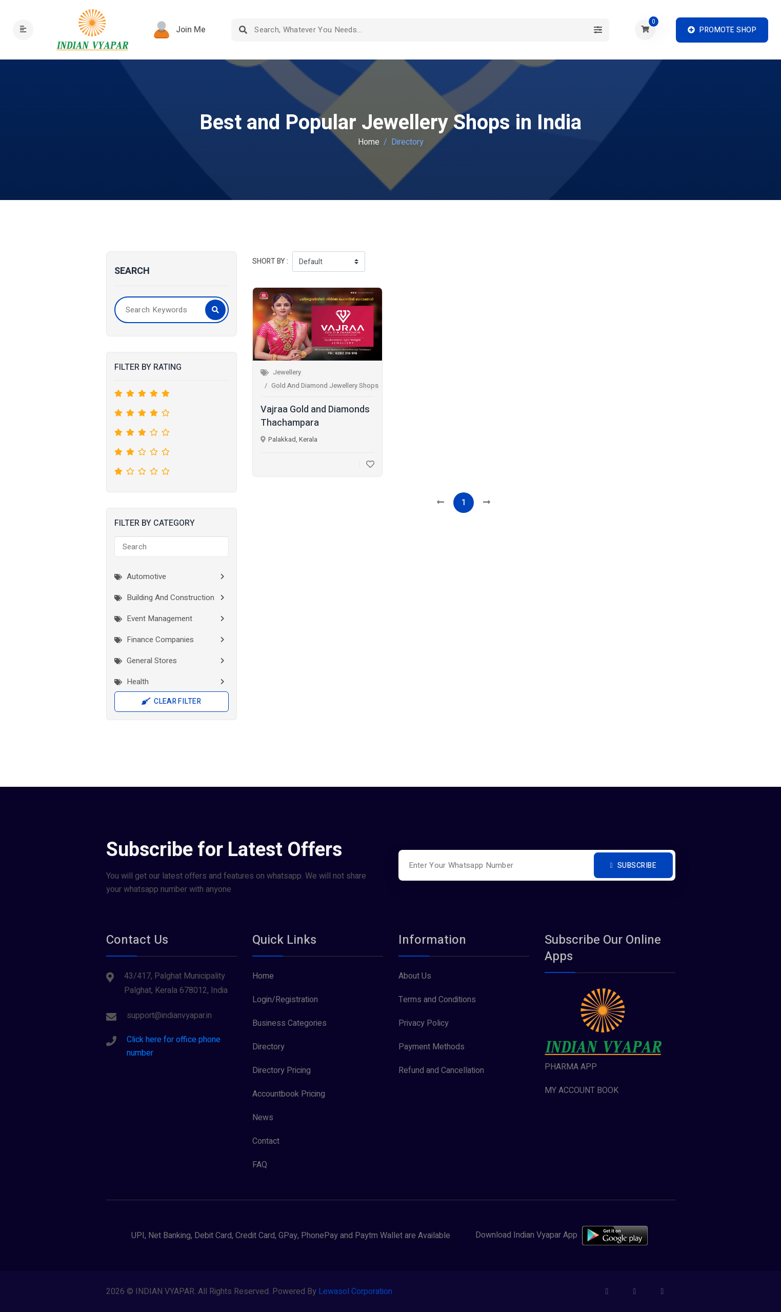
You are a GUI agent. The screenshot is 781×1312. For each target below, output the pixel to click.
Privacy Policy (423, 1023)
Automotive (140, 576)
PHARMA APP (571, 1067)
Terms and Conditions (437, 999)
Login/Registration (285, 999)
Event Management (153, 618)
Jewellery (287, 372)
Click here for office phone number (174, 1046)
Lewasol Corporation (355, 1291)
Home (368, 142)
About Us (414, 976)
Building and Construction (164, 597)
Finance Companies (154, 639)
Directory (268, 1047)
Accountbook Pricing (288, 1094)
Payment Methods (431, 1047)
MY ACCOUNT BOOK (581, 1090)
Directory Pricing (281, 1070)
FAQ (259, 1165)
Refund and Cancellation (441, 1070)
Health (131, 681)
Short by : (270, 261)
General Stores (145, 660)
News (262, 1117)
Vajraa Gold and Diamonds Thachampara (315, 416)
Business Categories (289, 1023)
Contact (265, 1141)
